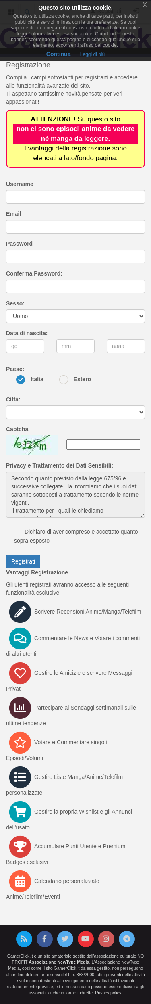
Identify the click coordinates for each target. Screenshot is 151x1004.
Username (19, 184)
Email (13, 214)
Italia (37, 379)
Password (19, 243)
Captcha (17, 429)
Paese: (15, 369)
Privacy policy (108, 992)
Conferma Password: (34, 273)
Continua (58, 54)
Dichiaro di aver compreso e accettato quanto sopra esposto (76, 536)
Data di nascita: (27, 333)
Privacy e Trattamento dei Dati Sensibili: (59, 465)
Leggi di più (92, 54)
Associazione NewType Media (59, 962)
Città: (13, 399)
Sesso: (15, 303)
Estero (82, 379)
